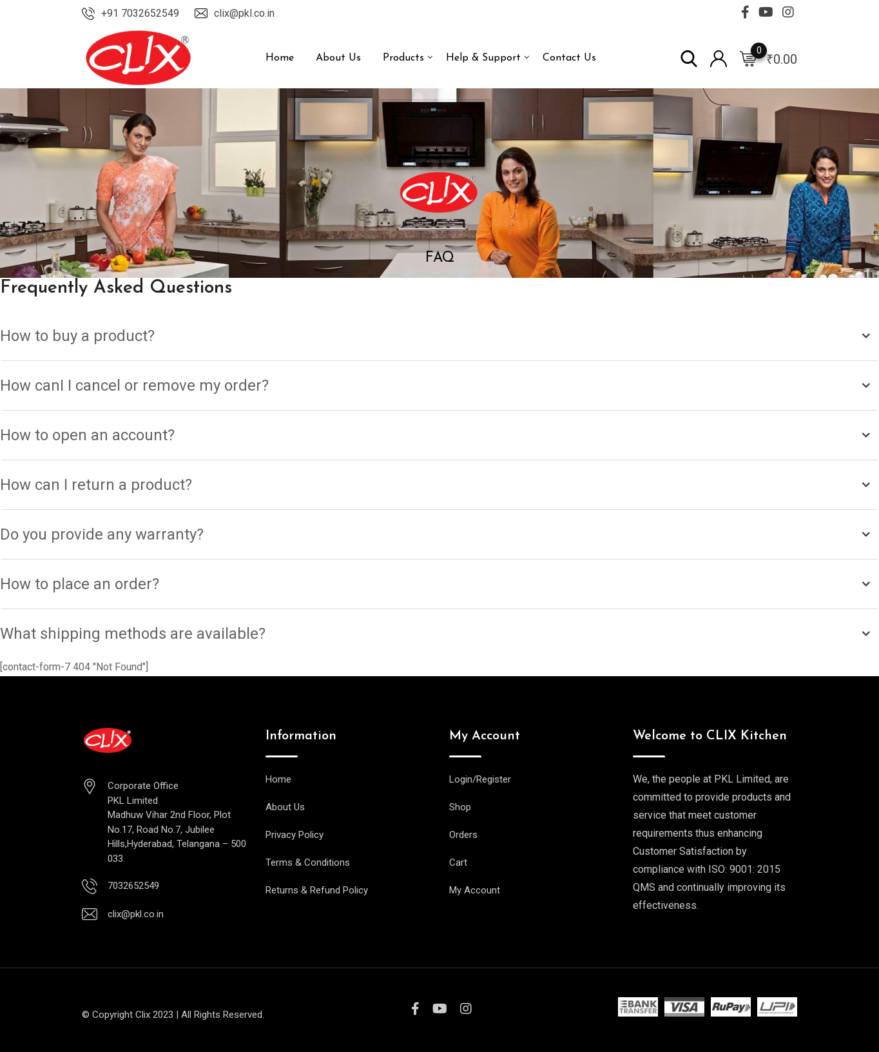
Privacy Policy (295, 835)
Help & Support (483, 58)
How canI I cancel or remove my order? (134, 385)
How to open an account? (87, 435)
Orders (463, 835)
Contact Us (569, 58)
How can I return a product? (96, 485)
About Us (338, 58)
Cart (458, 862)
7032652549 (133, 885)
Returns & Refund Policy (317, 890)
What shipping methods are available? (133, 634)
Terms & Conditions (308, 862)
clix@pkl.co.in (244, 13)
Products (403, 58)
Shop (460, 807)
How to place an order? (79, 584)
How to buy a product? (77, 336)
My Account (474, 890)
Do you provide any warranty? (102, 534)
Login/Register (480, 779)
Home (280, 58)
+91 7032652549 (140, 13)
